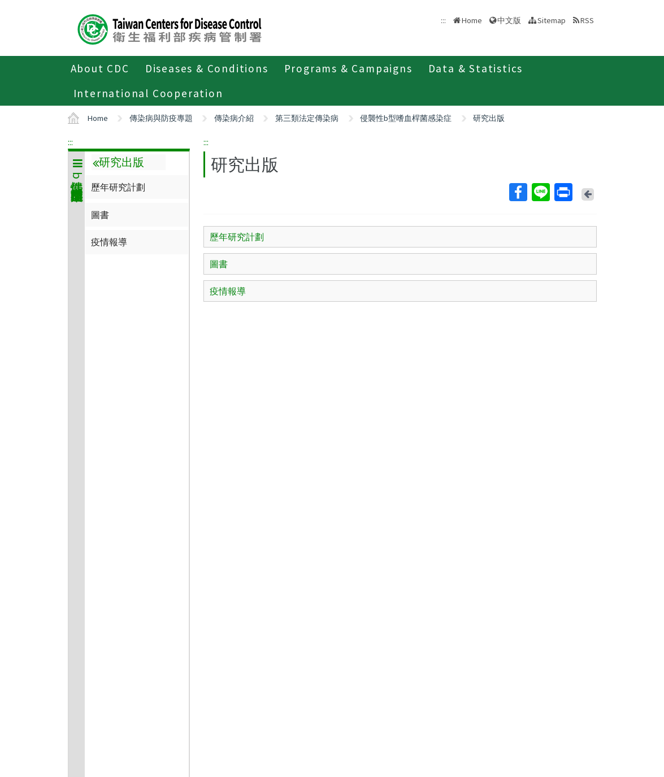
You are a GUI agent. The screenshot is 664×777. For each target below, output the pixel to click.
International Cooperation (148, 93)
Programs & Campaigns (348, 68)
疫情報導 (109, 242)
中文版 (509, 20)
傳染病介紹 (234, 118)
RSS (587, 20)
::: (70, 141)
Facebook (517, 192)
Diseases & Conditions (206, 68)
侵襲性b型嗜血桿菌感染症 (406, 118)
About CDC (100, 68)
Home (472, 20)
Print (562, 192)
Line (540, 192)
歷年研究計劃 (118, 187)
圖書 (100, 214)
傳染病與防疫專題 (161, 118)
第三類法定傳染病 (306, 118)
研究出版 (489, 118)
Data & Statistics (475, 68)
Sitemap (551, 20)
